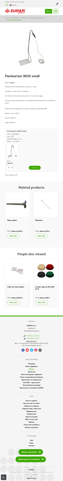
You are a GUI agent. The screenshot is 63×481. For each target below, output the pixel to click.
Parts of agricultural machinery (31, 377)
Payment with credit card (31, 408)
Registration (10, 2)
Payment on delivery (31, 406)
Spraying (31, 364)
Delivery (31, 422)
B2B (22, 2)
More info (13, 236)
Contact (31, 445)
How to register (31, 400)
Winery (24, 18)
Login (18, 2)
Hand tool (31, 372)
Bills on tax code (31, 419)
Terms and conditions (31, 425)
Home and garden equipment (31, 374)
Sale (31, 440)
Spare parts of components (31, 380)
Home (7, 18)
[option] (17, 216)
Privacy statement (31, 427)
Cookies (31, 469)
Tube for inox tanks (15, 287)
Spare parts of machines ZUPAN (31, 388)
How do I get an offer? (31, 403)
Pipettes (39, 220)
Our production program (31, 385)
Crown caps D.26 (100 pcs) (44, 288)
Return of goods (31, 417)
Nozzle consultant (31, 452)
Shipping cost (31, 411)
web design (29, 474)
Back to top (31, 477)
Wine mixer (12, 220)
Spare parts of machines (31, 459)
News (32, 443)
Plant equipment (31, 366)
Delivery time (31, 414)
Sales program (15, 18)
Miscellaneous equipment (37, 18)
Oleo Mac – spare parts (31, 382)
